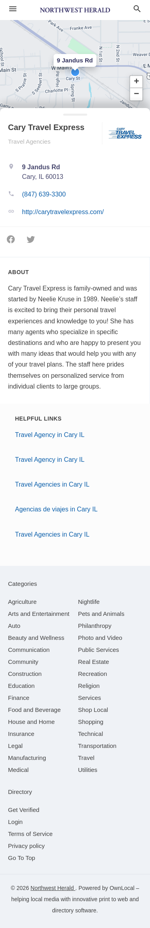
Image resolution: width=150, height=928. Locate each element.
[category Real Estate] (93, 661)
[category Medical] (18, 769)
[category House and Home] (31, 721)
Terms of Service (30, 833)
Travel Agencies (29, 141)
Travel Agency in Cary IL (50, 434)
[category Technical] (90, 733)
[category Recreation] (92, 673)
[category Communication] (29, 649)
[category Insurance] (21, 733)
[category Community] (23, 661)
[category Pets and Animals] (101, 613)
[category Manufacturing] (27, 757)
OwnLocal (122, 888)
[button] (75, 72)
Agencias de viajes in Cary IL (56, 509)
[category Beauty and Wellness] (36, 637)
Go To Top (21, 857)
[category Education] (21, 685)
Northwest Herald (52, 888)
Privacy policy (26, 845)
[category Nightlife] (89, 601)
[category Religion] (89, 685)
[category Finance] (18, 697)
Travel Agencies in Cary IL (52, 484)
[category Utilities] (87, 769)
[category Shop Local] (93, 709)
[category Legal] (15, 745)
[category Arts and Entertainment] (38, 613)
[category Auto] (14, 625)
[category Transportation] (97, 745)
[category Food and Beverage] (34, 709)
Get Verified (23, 809)
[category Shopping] (90, 721)
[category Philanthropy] (94, 625)
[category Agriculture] (22, 601)
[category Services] (89, 697)
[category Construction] (25, 673)
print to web (113, 899)
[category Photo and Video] (100, 637)
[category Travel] (86, 757)
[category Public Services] (98, 649)
